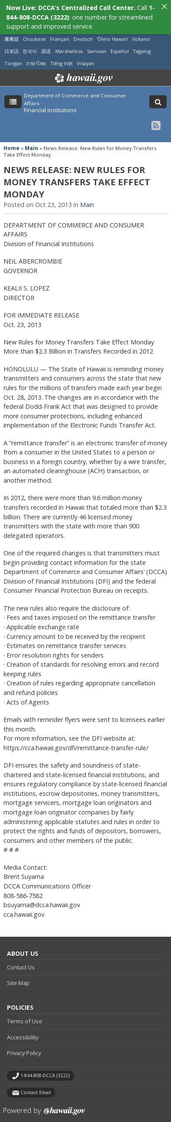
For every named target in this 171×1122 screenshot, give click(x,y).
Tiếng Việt (61, 56)
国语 (46, 44)
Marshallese (69, 44)
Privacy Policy (24, 1046)
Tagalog (142, 44)
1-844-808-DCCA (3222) (45, 1068)
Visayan (85, 56)
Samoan (96, 44)
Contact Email (35, 1085)
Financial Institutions (50, 103)
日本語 (11, 44)
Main (31, 141)
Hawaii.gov (82, 71)
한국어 (30, 44)
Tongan (13, 56)
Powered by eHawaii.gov (44, 1107)
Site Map (18, 976)
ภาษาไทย (36, 56)
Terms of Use (24, 1014)
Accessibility (22, 1030)
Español (120, 44)
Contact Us (21, 960)
